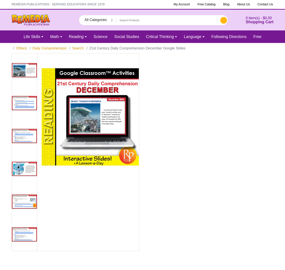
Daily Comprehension (49, 48)
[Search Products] (167, 20)
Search (78, 48)
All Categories (96, 20)
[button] (254, 20)
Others (21, 48)
